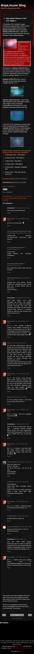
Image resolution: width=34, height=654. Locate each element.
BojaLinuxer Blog (13, 5)
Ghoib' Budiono (12, 462)
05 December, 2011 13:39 (23, 233)
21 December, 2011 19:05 (18, 343)
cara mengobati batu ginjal (15, 247)
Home (17, 615)
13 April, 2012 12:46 (22, 516)
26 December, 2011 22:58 (19, 397)
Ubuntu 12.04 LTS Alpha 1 (18, 178)
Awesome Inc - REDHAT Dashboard (22, 648)
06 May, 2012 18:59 (21, 539)
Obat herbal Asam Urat (14, 278)
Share (5, 189)
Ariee (8, 343)
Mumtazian (11, 448)
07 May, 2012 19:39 (23, 557)
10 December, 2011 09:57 (22, 298)
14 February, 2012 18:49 (21, 481)
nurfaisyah (10, 481)
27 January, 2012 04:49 (24, 462)
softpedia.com (23, 75)
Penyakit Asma (11, 516)
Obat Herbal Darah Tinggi (15, 263)
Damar (9, 397)
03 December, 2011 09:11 (22, 208)
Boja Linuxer (11, 218)
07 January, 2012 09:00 (22, 424)
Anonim (10, 325)
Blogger (20, 651)
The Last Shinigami (13, 526)
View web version (17, 618)
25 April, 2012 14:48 (25, 526)
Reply (8, 213)
